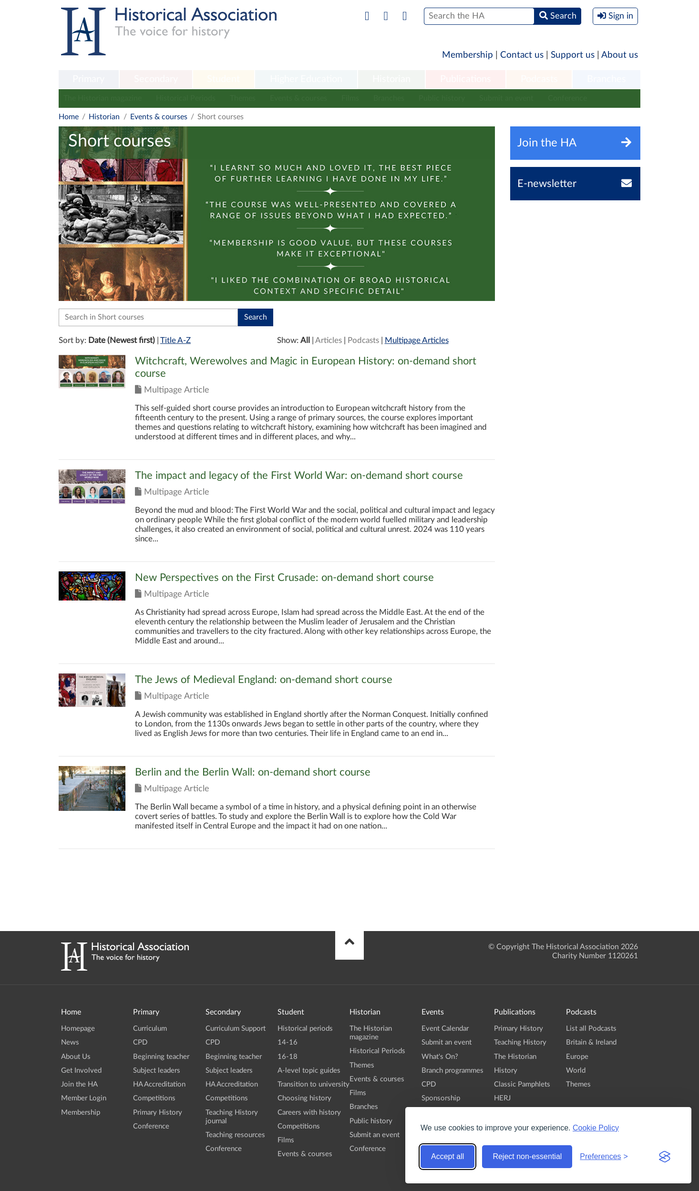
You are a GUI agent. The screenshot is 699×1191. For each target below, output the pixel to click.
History (505, 1070)
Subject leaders (156, 1070)
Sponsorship (440, 1098)
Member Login (83, 1098)
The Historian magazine (102, 98)
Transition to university (314, 1084)
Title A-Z (175, 340)
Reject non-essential (527, 1156)
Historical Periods (186, 98)
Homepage (78, 1028)
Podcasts (539, 79)
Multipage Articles (417, 340)
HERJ (502, 1098)
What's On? (439, 1056)
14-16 (288, 1042)
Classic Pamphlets (522, 1084)
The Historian (515, 1056)
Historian (391, 79)
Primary (88, 79)
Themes (243, 98)
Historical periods (305, 1028)
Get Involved (81, 1070)
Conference (567, 98)
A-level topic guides (309, 1070)
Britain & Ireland (591, 1042)
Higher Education (306, 79)
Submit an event (506, 98)
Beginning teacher (161, 1056)
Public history (442, 98)
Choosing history (304, 1098)
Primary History (157, 1112)
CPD (140, 1042)
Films (350, 98)
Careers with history (309, 1112)
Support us (573, 55)
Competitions (154, 1098)
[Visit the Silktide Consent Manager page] (664, 1156)
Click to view (277, 407)
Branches (606, 79)
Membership (467, 55)
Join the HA (79, 1084)
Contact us (522, 55)
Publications (465, 79)
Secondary (156, 79)
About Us (76, 1056)
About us (619, 55)
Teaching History (520, 1042)
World (576, 1070)
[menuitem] (88, 79)
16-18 (288, 1056)
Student (223, 79)
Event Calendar (445, 1028)
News (70, 1042)
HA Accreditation (159, 1084)
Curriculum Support (236, 1028)
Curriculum (150, 1028)
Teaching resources (235, 1135)
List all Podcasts (591, 1028)
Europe (577, 1056)
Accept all (447, 1156)
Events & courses (298, 98)
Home (69, 117)
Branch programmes (452, 1070)
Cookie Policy (596, 1128)
